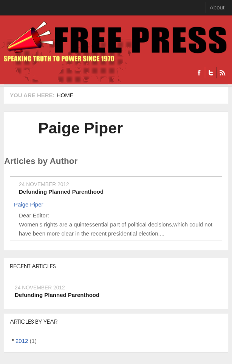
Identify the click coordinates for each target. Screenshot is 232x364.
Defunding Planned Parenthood (61, 191)
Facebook (199, 72)
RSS (222, 72)
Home (65, 95)
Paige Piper (80, 128)
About (217, 7)
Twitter (211, 72)
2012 (21, 341)
